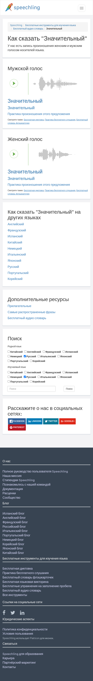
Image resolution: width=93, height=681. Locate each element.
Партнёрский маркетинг (19, 662)
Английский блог (14, 517)
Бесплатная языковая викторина (26, 582)
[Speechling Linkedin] (24, 613)
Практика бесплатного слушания (26, 573)
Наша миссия (12, 476)
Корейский (15, 279)
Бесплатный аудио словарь (28, 28)
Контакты (9, 667)
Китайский (15, 242)
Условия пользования (18, 633)
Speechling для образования (23, 654)
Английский (16, 224)
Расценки (9, 493)
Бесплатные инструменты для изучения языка (50, 25)
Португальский (18, 273)
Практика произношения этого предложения (39, 114)
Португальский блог (16, 535)
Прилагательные (19, 306)
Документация (13, 489)
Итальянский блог (15, 531)
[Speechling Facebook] (6, 613)
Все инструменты (15, 595)
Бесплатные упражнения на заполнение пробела (37, 586)
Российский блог (14, 526)
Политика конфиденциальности (25, 629)
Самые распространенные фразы (31, 312)
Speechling (16, 25)
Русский (13, 267)
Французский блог (15, 522)
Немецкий (15, 248)
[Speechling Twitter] (14, 613)
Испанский (15, 236)
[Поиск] (31, 389)
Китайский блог (13, 553)
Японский (14, 260)
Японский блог (13, 548)
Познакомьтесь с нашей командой (26, 484)
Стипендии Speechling (19, 480)
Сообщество (11, 497)
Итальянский (17, 254)
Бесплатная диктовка (18, 568)
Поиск (69, 388)
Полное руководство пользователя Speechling (35, 471)
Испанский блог (13, 513)
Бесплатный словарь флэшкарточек (28, 577)
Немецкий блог (13, 539)
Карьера (8, 658)
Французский (17, 230)
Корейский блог (13, 544)
